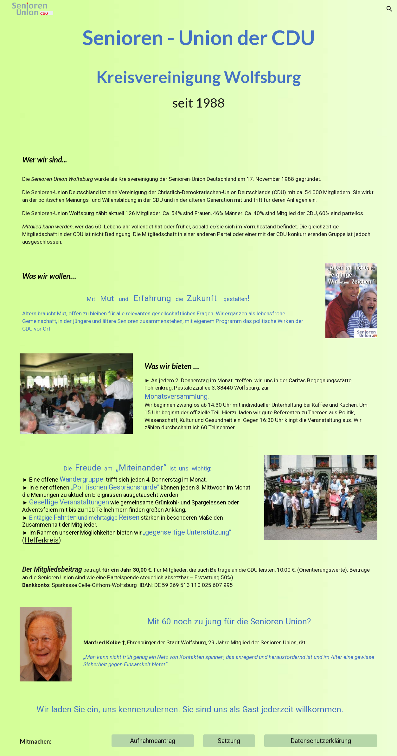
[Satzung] (229, 741)
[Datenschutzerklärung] (321, 741)
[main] (198, 68)
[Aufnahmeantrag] (153, 741)
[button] (389, 8)
